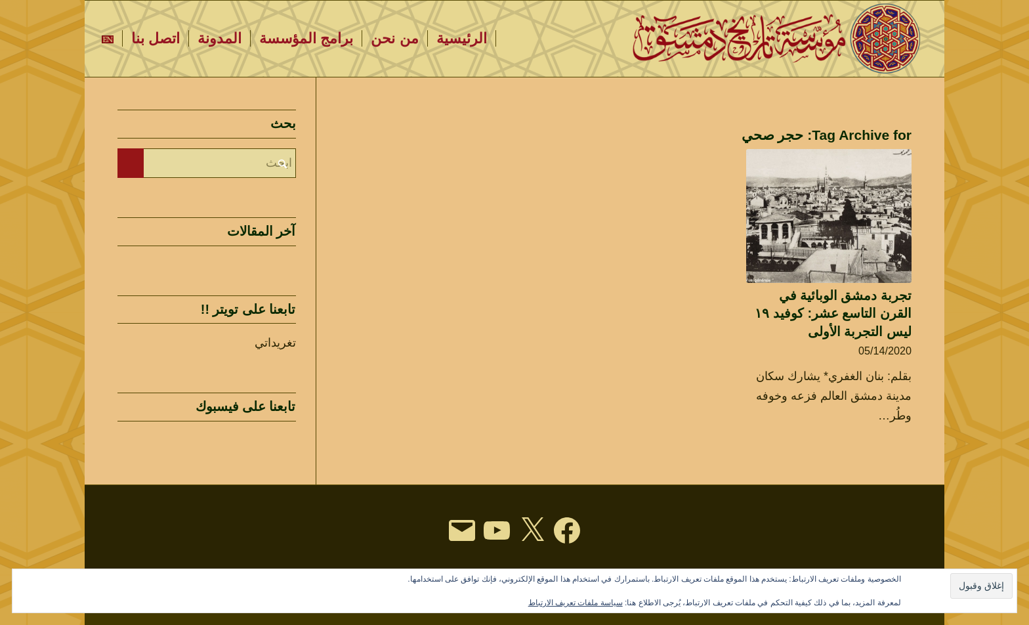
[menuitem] (462, 39)
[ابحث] (206, 163)
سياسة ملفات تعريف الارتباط (575, 602)
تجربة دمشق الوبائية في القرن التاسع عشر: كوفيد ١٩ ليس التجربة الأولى (833, 313)
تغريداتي (275, 342)
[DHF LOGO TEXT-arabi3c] (778, 39)
